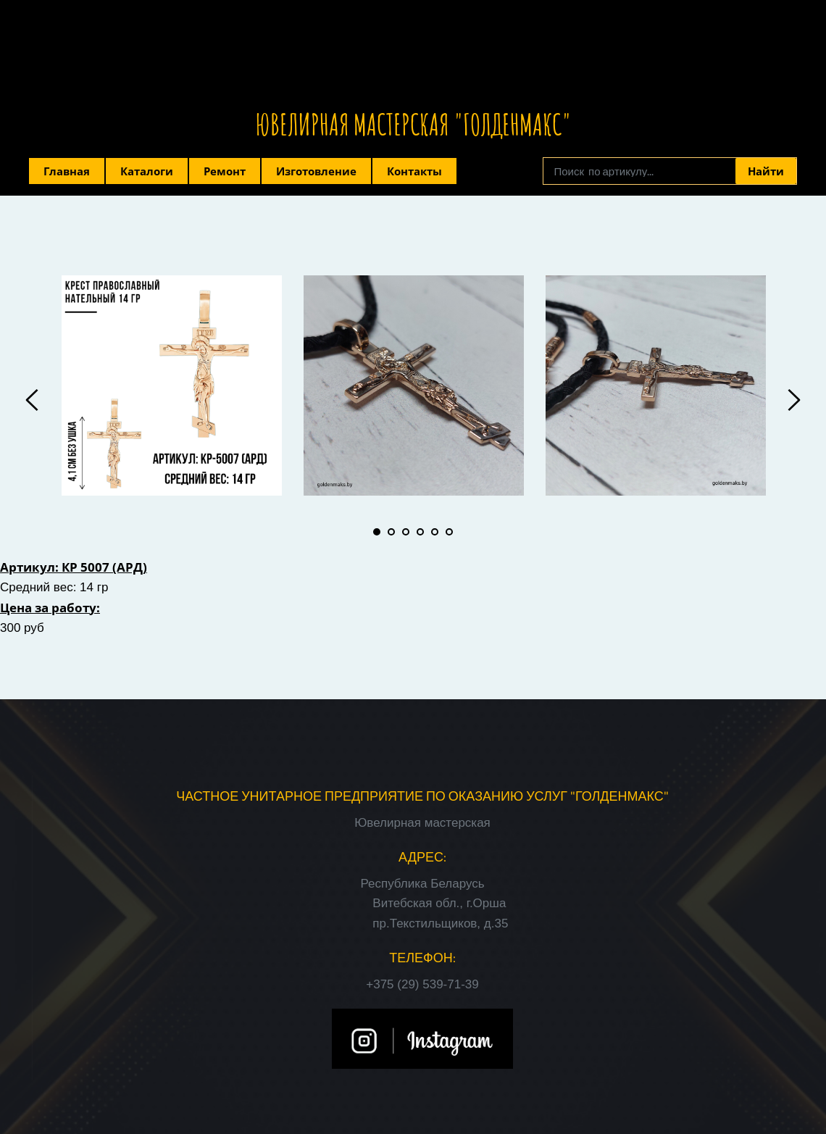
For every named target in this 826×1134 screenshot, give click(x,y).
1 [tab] (376, 531)
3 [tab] (405, 531)
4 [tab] (420, 531)
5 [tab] (434, 531)
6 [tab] (449, 531)
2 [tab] (391, 531)
